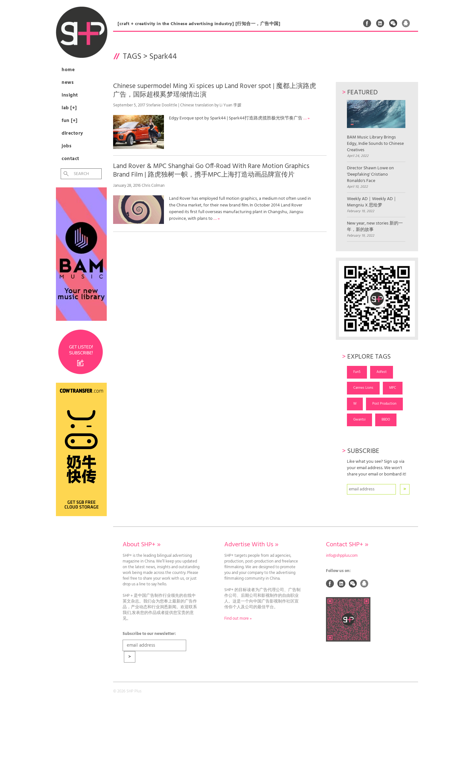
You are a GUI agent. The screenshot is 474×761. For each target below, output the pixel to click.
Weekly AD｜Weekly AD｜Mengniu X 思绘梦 (372, 202)
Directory (72, 133)
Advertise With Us (251, 545)
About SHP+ (141, 545)
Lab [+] (69, 108)
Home (68, 70)
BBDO (386, 419)
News (68, 82)
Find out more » (238, 619)
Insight (70, 95)
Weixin (393, 23)
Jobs (66, 146)
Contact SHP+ (347, 545)
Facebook (367, 23)
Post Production (384, 404)
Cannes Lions (363, 388)
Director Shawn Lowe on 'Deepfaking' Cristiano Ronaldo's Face (370, 174)
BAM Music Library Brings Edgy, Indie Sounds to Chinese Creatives (376, 126)
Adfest (381, 372)
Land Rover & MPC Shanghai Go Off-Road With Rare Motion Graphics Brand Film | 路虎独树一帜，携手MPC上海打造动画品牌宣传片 (211, 170)
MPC (392, 388)
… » (306, 118)
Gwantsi (359, 419)
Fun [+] (70, 121)
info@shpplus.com (342, 556)
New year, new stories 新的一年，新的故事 (375, 226)
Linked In (380, 23)
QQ (406, 23)
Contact (70, 159)
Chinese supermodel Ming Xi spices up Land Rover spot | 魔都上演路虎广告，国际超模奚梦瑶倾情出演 (214, 90)
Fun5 (357, 372)
